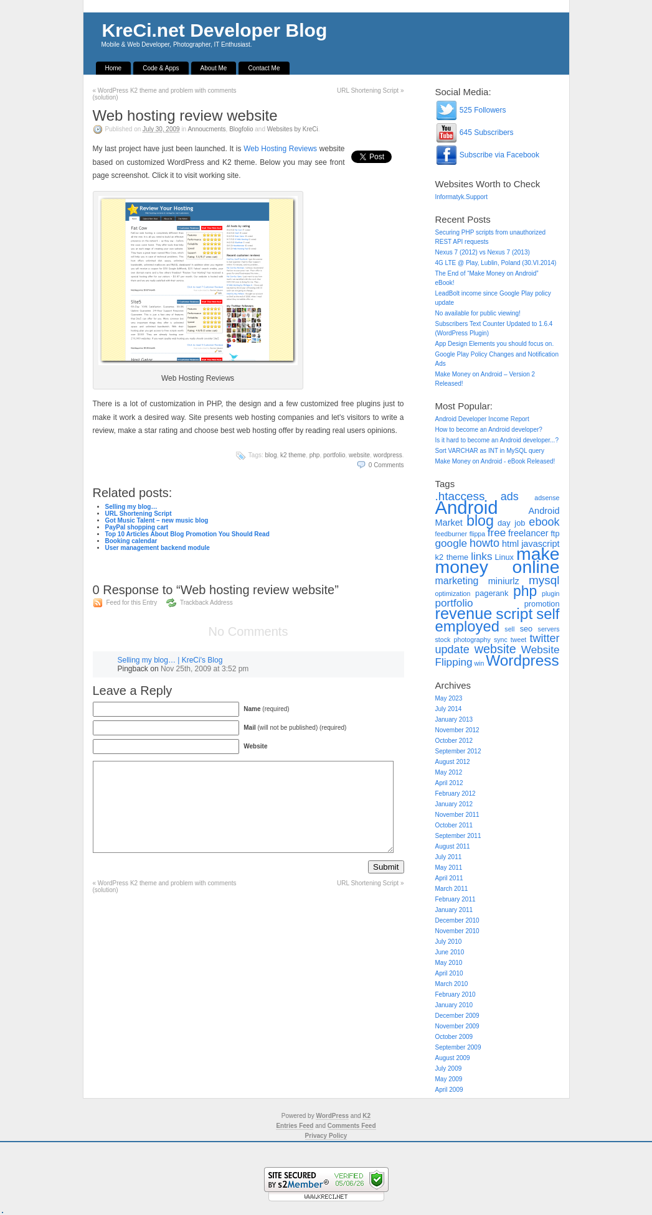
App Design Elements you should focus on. (494, 343)
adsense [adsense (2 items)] (546, 497)
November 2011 (457, 814)
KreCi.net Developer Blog (215, 30)
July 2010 (448, 941)
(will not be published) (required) (294, 727)
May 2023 (449, 698)
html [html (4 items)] (510, 544)
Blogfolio (241, 129)
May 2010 (449, 962)
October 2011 (454, 825)
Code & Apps (161, 68)
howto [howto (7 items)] (484, 543)
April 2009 (449, 1089)
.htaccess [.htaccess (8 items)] (460, 496)
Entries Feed (294, 1125)
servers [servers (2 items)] (549, 629)
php (314, 455)
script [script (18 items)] (514, 613)
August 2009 (452, 1057)
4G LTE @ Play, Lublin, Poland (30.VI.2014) (496, 262)
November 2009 (457, 1026)
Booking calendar (131, 541)
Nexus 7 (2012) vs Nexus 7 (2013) (482, 252)
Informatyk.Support (461, 196)
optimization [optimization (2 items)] (453, 593)
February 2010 (455, 994)
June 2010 (450, 952)
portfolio (334, 455)
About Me (214, 68)
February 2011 (455, 899)
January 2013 (454, 719)
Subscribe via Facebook (487, 154)
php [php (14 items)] (525, 591)
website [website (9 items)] (495, 649)
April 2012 (449, 783)
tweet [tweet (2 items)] (518, 639)
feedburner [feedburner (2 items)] (451, 534)
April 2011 (449, 878)
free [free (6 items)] (497, 532)
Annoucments (206, 129)
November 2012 (457, 730)
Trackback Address (206, 602)
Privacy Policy (326, 1135)
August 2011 (452, 846)
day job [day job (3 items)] (511, 523)
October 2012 (454, 740)
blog (271, 455)
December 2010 (457, 920)
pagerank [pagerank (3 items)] (491, 593)
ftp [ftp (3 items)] (554, 533)
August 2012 (452, 761)
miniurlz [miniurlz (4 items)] (503, 581)
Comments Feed (352, 1125)
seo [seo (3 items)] (526, 628)
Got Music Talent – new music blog (157, 520)
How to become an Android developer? (488, 429)
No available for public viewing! (478, 313)
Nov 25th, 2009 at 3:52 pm (204, 668)
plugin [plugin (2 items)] (550, 593)
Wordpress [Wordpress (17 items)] (522, 660)
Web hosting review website (185, 115)
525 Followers (470, 110)
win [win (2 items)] (479, 663)
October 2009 (454, 1036)
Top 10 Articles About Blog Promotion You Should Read (187, 534)
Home (113, 68)
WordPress (332, 1115)
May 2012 (449, 772)
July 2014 (448, 708)
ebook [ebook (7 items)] (544, 522)
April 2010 (449, 973)
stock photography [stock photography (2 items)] (463, 639)
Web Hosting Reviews (280, 148)
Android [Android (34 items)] (466, 507)
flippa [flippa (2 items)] (477, 534)
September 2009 (458, 1047)
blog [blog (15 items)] (480, 521)
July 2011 (448, 857)
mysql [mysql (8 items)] (544, 580)
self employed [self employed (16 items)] (497, 620)
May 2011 (449, 867)
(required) (266, 708)
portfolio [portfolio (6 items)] (454, 603)
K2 (366, 1115)
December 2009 (457, 1015)
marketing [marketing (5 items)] (457, 580)
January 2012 (454, 804)
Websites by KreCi (292, 129)
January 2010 (454, 1005)
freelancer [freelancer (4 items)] (528, 533)
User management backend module (157, 547)
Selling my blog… (131, 506)
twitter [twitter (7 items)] (544, 638)
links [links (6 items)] (481, 556)
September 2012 (458, 751)
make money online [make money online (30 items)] (497, 560)
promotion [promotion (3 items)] (542, 603)
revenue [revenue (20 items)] (464, 613)
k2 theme (293, 455)
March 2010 (451, 983)
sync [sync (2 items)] (501, 639)
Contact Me (264, 68)
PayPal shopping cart (137, 527)
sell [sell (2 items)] (509, 629)
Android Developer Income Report (482, 419)
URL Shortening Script (370, 90)
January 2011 (454, 909)
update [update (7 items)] (452, 649)
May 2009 (449, 1079)
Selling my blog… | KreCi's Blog (170, 660)
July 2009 (448, 1068)
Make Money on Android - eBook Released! (495, 461)
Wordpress (388, 455)
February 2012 (455, 793)
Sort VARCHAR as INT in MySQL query (489, 450)
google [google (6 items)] (451, 543)
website (359, 455)
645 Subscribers (474, 132)
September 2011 (458, 835)
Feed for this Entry (132, 602)
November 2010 (457, 931)
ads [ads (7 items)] (510, 496)
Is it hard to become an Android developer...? (497, 440)
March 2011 (451, 888)
